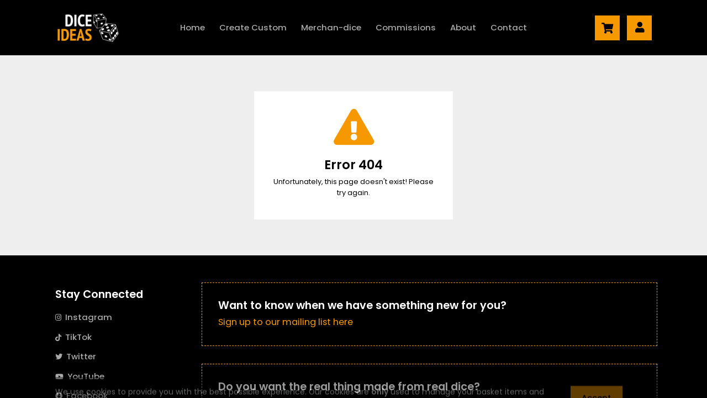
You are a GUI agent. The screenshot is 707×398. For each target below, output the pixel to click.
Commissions (406, 27)
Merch (331, 28)
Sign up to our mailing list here (285, 322)
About (463, 27)
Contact (508, 27)
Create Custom (253, 27)
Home (192, 27)
